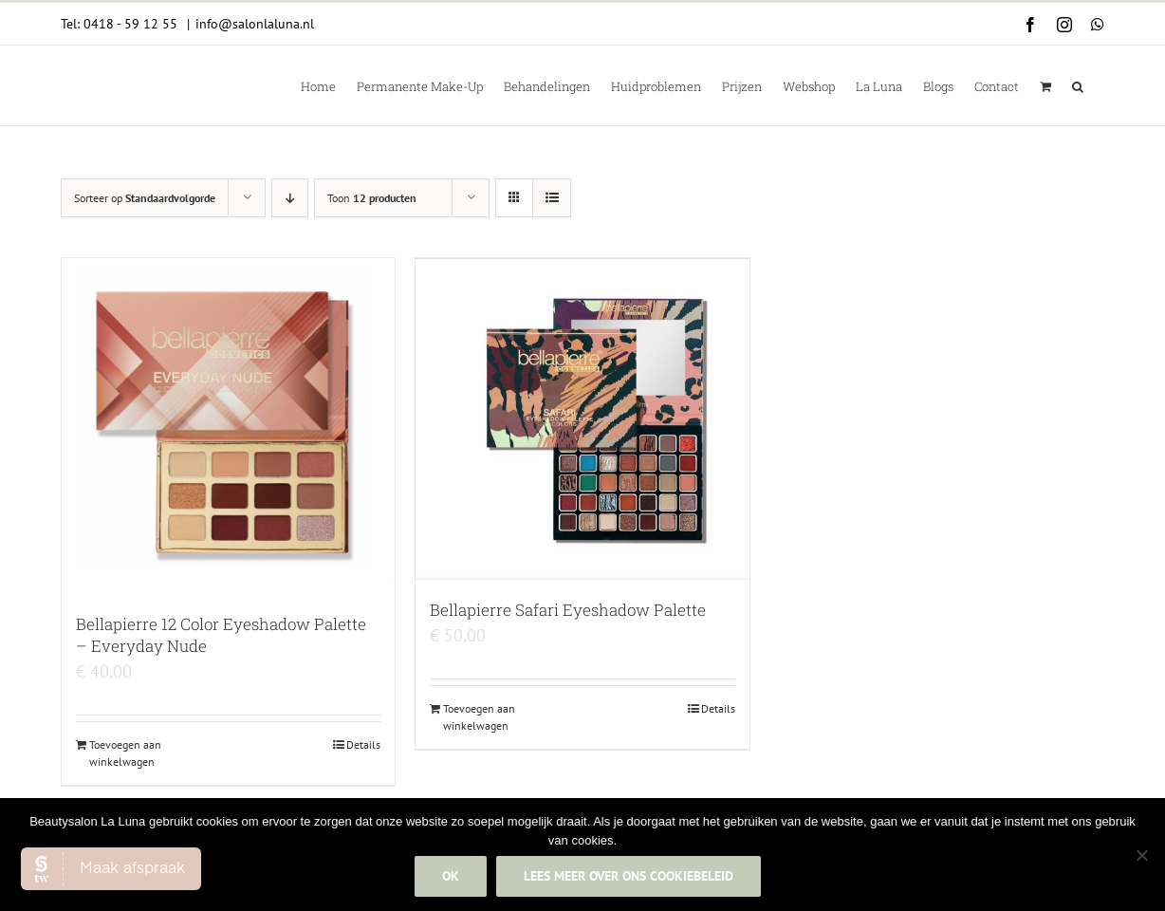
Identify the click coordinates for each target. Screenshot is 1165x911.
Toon (371, 198)
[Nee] (1141, 855)
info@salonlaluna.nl (254, 23)
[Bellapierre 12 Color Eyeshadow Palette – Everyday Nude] (228, 426)
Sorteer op (144, 198)
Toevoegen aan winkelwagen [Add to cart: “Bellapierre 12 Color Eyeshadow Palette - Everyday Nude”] (125, 753)
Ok (450, 875)
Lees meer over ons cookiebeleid (628, 875)
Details (363, 744)
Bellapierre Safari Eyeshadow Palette (568, 610)
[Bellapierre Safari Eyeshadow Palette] (582, 419)
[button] (1077, 85)
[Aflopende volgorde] (289, 197)
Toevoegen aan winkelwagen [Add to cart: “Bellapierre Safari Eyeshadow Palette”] (479, 717)
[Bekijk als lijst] (551, 197)
